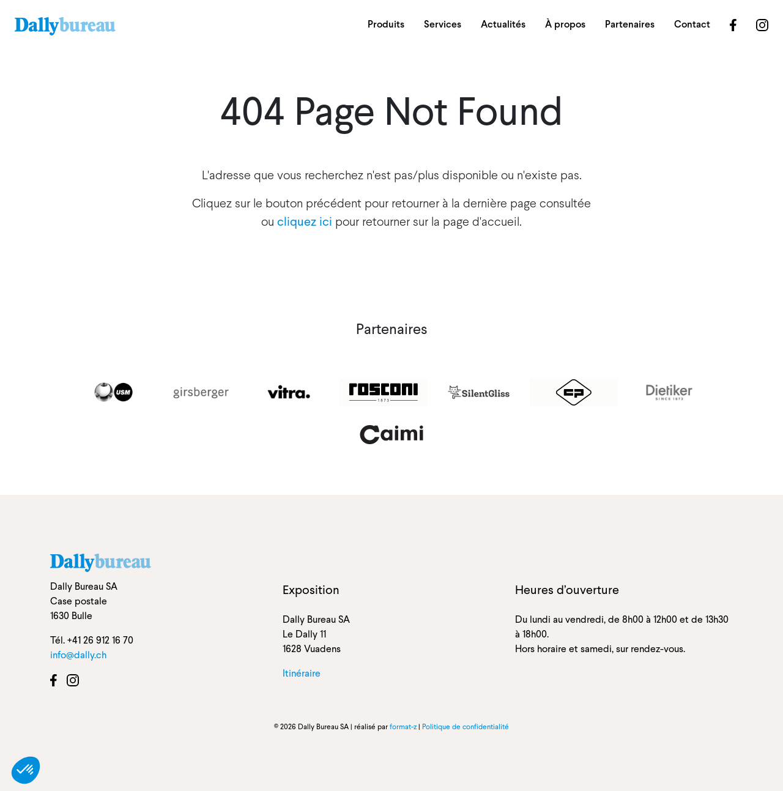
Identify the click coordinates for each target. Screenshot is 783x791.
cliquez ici (304, 221)
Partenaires (630, 24)
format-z (403, 727)
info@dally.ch (78, 654)
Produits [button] (386, 24)
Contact (692, 24)
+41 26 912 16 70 (100, 640)
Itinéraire (302, 673)
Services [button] (442, 24)
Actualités (503, 24)
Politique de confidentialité (465, 727)
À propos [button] (565, 24)
